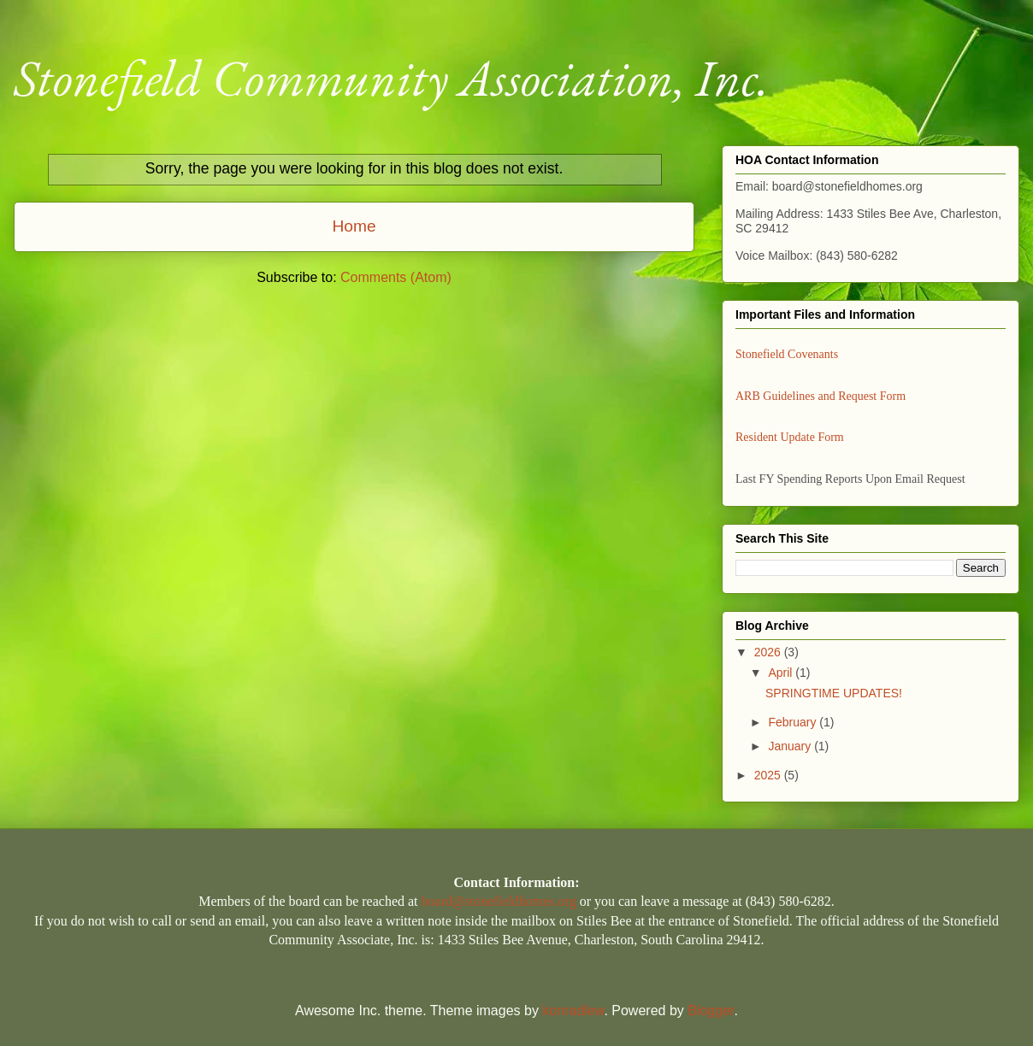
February (793, 722)
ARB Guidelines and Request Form (820, 396)
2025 (769, 775)
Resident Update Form (789, 437)
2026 (769, 652)
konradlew (573, 1010)
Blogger (711, 1010)
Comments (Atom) (396, 277)
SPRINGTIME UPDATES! (833, 693)
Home (353, 226)
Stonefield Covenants (786, 354)
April (781, 672)
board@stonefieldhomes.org (499, 901)
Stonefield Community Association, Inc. (391, 77)
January (791, 746)
